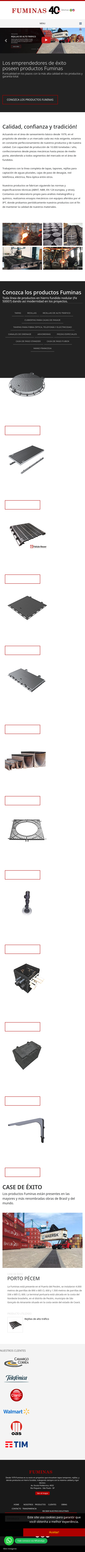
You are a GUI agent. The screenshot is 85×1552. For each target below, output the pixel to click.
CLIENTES (52, 1504)
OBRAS (64, 1504)
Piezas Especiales (67, 334)
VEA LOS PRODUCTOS (22, 433)
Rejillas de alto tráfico (56, 313)
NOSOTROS (28, 1504)
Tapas (18, 313)
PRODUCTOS (40, 1504)
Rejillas (31, 313)
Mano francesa (42, 348)
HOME (16, 1504)
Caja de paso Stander (28, 341)
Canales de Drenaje (19, 334)
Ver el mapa (42, 1493)
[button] (6, 41)
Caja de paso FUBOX (58, 341)
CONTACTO (16, 1508)
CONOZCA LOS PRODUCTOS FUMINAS (30, 99)
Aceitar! (54, 1532)
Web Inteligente (10, 1548)
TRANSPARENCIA (29, 1508)
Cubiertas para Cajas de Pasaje (42, 320)
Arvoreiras (44, 334)
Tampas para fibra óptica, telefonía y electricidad (42, 327)
